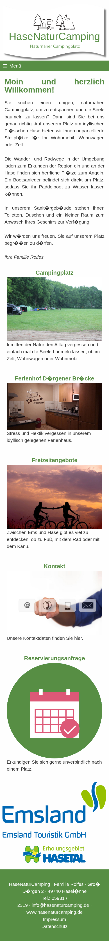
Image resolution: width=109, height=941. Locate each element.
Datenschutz (54, 926)
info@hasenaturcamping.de (60, 905)
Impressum (54, 919)
